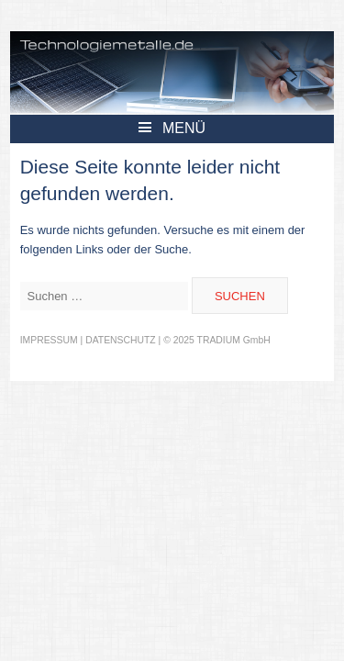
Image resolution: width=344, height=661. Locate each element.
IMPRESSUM (49, 340)
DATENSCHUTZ (120, 340)
